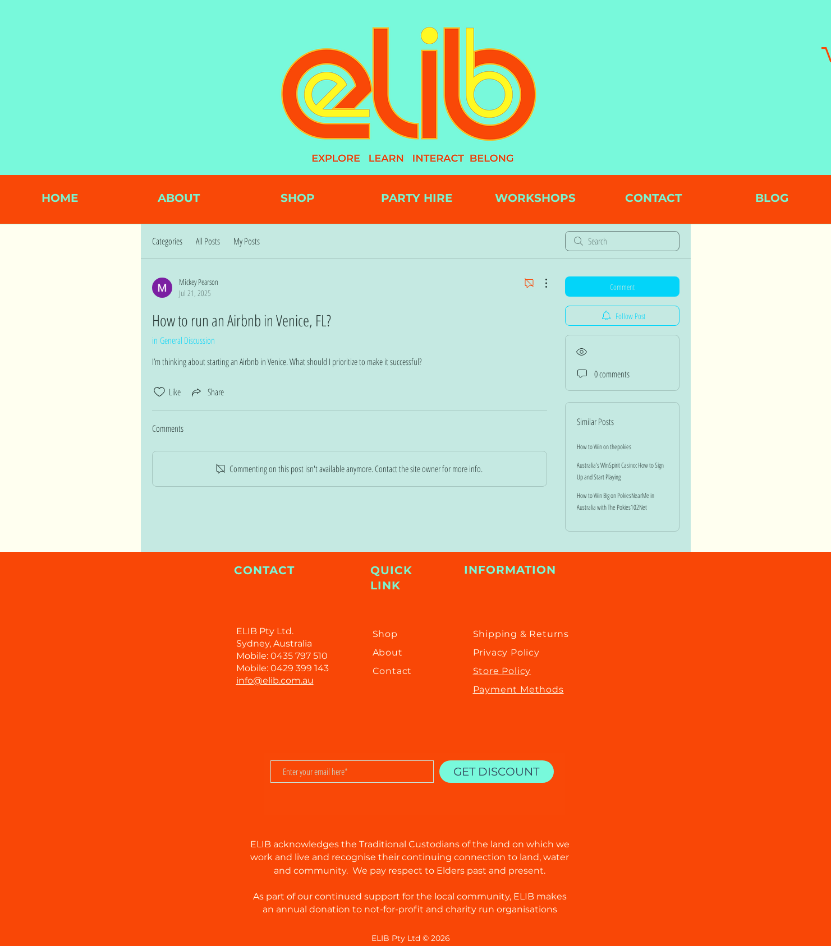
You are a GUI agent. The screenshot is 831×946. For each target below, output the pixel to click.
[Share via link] (207, 392)
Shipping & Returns (521, 634)
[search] (622, 241)
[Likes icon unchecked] (159, 392)
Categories (167, 241)
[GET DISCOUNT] (496, 771)
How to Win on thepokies (604, 446)
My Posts (246, 241)
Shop (385, 634)
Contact (392, 671)
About (388, 652)
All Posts (208, 241)
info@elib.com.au (275, 680)
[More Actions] (540, 283)
